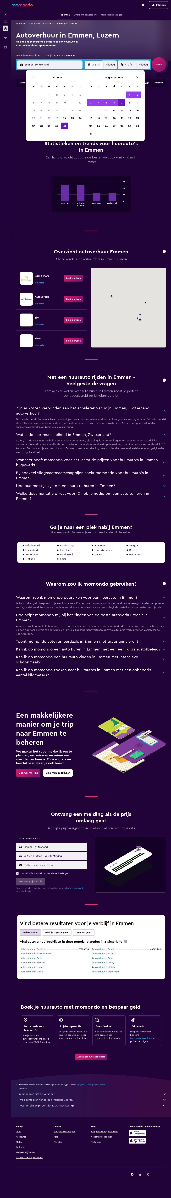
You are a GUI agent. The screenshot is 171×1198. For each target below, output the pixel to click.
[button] (5, 5)
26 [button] (80, 118)
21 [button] (41, 118)
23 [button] (56, 118)
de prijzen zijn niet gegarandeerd (90, 1085)
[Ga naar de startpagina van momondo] (22, 4)
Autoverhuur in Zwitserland (43, 23)
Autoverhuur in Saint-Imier (105, 972)
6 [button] (33, 102)
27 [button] (33, 126)
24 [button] (64, 118)
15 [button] (49, 110)
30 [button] (56, 126)
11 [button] (72, 102)
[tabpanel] (91, 197)
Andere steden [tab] (30, 932)
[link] (73, 278)
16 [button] (57, 110)
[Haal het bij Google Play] (137, 1133)
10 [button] (64, 102)
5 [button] (80, 95)
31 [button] (64, 126)
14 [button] (41, 110)
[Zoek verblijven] (5, 21)
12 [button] (80, 102)
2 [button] (57, 95)
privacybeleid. (25, 891)
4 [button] (72, 95)
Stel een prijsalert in (140, 1038)
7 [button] (41, 102)
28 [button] (41, 126)
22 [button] (49, 118)
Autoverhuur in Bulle (31, 958)
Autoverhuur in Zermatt (33, 963)
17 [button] (64, 110)
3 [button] (64, 95)
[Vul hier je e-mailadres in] (54, 865)
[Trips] (5, 37)
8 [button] (49, 102)
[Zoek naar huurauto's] (5, 28)
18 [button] (72, 110)
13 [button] (33, 110)
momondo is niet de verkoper (92, 1094)
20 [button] (33, 118)
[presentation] (126, 941)
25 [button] (72, 118)
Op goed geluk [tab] (84, 932)
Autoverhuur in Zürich (103, 949)
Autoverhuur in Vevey (103, 963)
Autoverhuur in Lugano (32, 967)
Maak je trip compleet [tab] (57, 932)
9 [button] (57, 102)
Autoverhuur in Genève (33, 949)
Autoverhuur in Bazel (102, 954)
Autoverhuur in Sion (102, 958)
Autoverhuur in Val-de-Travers (36, 954)
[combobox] (28, 55)
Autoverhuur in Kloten (103, 967)
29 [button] (49, 126)
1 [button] (49, 95)
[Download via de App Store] (137, 1141)
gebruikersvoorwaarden (74, 888)
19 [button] (80, 110)
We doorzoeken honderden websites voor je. (92, 1100)
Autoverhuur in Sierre (32, 972)
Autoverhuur (21, 23)
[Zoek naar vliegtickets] (5, 15)
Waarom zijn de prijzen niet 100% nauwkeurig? (92, 1106)
